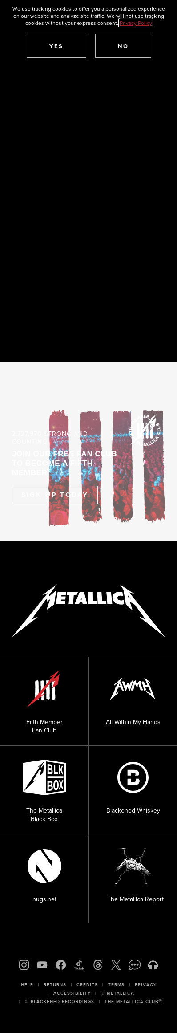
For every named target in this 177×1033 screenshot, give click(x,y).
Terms (116, 984)
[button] (56, 46)
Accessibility (72, 993)
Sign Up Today (54, 495)
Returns (55, 984)
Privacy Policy (136, 23)
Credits (87, 984)
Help (27, 984)
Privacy (146, 984)
